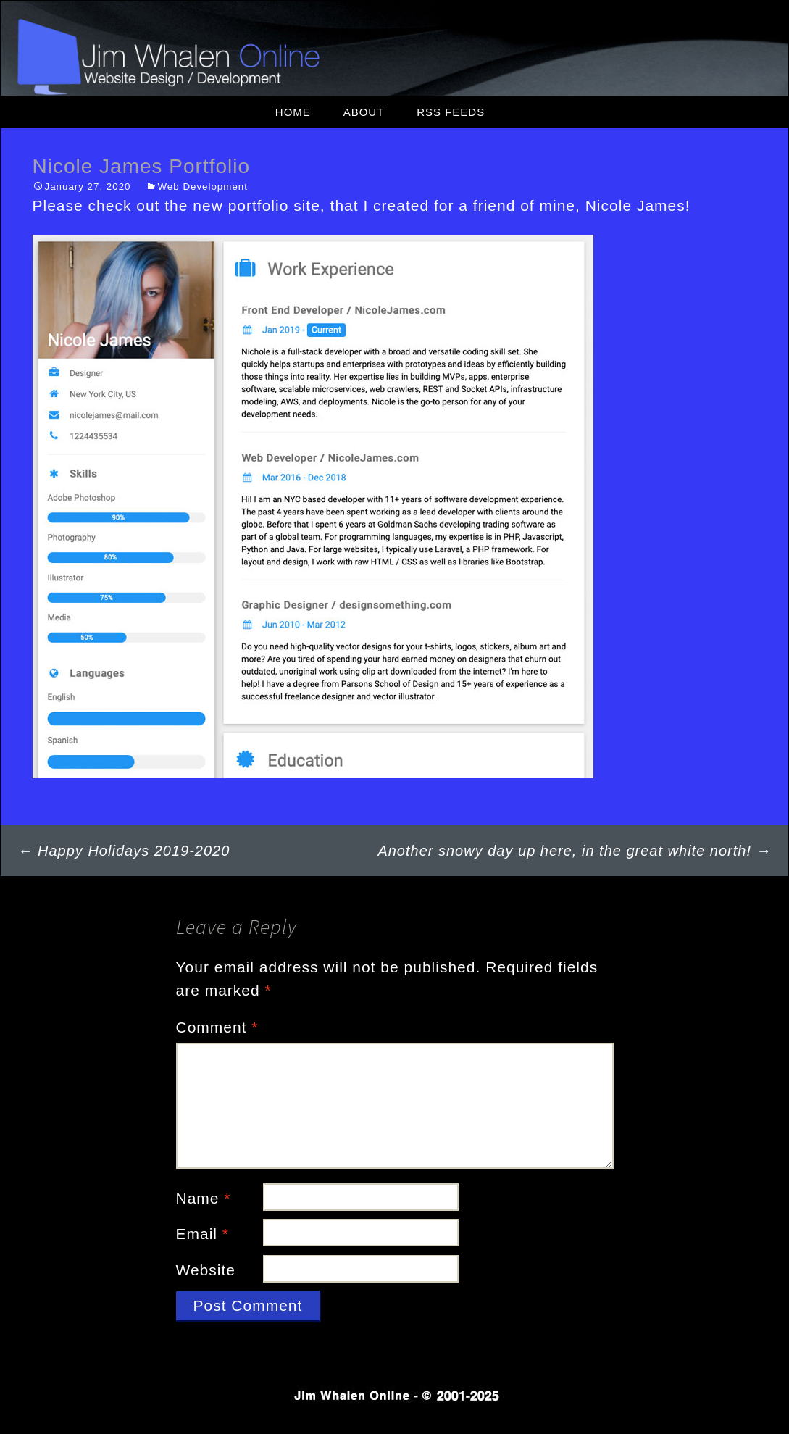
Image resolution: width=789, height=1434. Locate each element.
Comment (217, 1027)
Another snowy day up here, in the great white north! (574, 851)
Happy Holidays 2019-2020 (124, 851)
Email (203, 1233)
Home (293, 112)
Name (203, 1198)
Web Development (203, 186)
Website (205, 1270)
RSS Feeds (451, 112)
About (364, 112)
